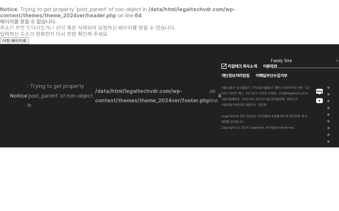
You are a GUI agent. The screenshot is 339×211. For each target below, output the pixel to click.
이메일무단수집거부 (271, 75)
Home (328, 87)
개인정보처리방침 (235, 75)
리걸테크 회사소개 (242, 66)
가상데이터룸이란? (328, 94)
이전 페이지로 (14, 40)
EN (291, 31)
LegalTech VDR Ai (328, 108)
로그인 (317, 30)
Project (328, 128)
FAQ (234, 31)
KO (279, 31)
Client (182, 31)
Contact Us (264, 31)
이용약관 (270, 66)
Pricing (209, 31)
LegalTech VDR (144, 31)
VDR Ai (328, 114)
